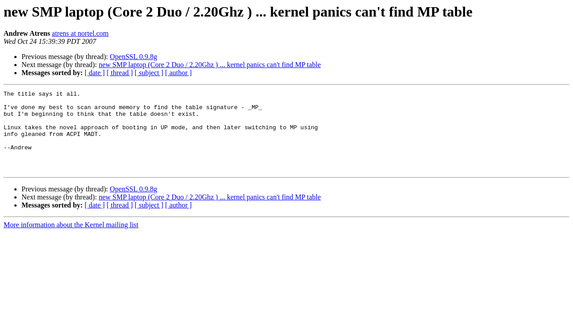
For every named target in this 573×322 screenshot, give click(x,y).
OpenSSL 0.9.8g (133, 56)
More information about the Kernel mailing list (71, 241)
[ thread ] (120, 72)
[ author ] (178, 72)
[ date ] (95, 72)
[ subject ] (149, 72)
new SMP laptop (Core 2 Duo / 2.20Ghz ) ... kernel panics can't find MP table (209, 64)
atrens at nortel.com (80, 33)
